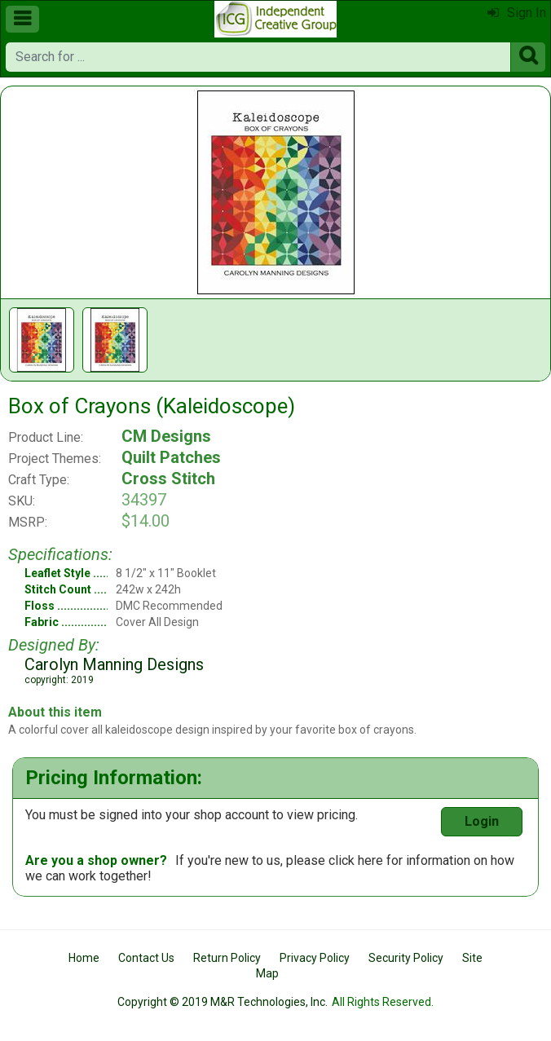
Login (482, 821)
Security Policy (405, 957)
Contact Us (146, 957)
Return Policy (227, 957)
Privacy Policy (315, 957)
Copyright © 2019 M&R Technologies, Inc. (222, 1001)
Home (83, 957)
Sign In (516, 12)
